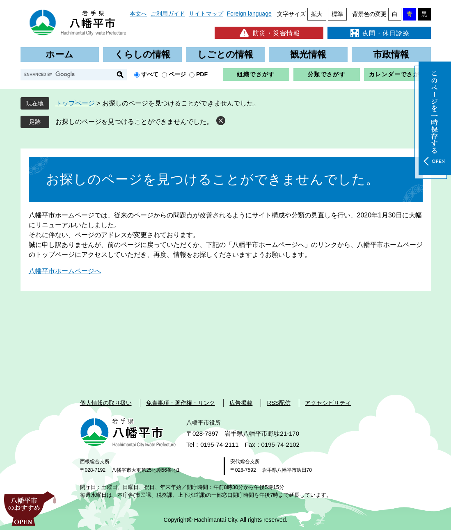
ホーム (59, 54)
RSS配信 (279, 403)
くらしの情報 (142, 54)
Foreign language (249, 13)
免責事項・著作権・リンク (180, 403)
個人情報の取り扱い (106, 403)
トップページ (75, 103)
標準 (337, 14)
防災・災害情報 (269, 33)
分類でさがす (327, 74)
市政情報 (391, 54)
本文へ (138, 13)
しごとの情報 (225, 54)
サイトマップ (206, 13)
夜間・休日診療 (379, 33)
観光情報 (308, 54)
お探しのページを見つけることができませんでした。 (134, 121)
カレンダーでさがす (397, 74)
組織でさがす (256, 74)
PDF (202, 74)
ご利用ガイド (168, 13)
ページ (177, 74)
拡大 (317, 14)
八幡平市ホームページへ (65, 270)
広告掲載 (240, 403)
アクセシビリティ (328, 403)
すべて (149, 74)
